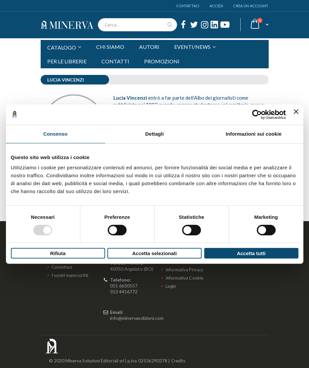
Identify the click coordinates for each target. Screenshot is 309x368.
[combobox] (137, 24)
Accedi (216, 6)
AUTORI (149, 47)
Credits (178, 360)
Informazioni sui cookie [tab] (254, 134)
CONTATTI (115, 61)
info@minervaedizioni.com (137, 318)
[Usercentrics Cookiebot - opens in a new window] (257, 114)
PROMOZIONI (161, 61)
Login (171, 286)
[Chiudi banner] (296, 114)
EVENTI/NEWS (192, 47)
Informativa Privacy (185, 269)
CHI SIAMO (110, 47)
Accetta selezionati (154, 253)
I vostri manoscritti (70, 275)
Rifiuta (58, 253)
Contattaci (188, 6)
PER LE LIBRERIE (67, 61)
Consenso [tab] (55, 134)
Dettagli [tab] (154, 134)
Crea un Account (250, 6)
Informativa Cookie (184, 278)
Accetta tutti (251, 253)
